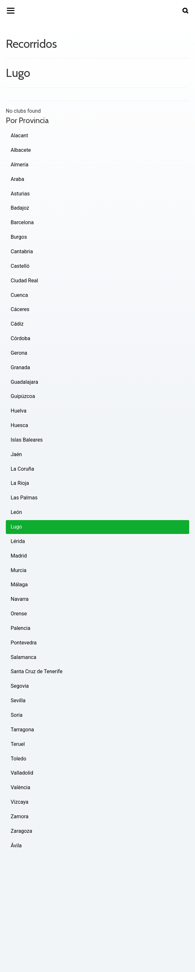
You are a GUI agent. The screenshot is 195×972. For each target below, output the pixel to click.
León (16, 512)
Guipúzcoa (23, 396)
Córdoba (20, 338)
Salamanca (23, 657)
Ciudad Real (24, 280)
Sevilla (18, 700)
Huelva (18, 411)
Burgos (19, 237)
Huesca (19, 425)
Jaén (16, 454)
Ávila (16, 845)
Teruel (18, 744)
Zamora (19, 816)
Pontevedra (24, 643)
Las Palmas (24, 498)
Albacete (21, 150)
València (20, 787)
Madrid (19, 556)
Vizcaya (19, 802)
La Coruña (22, 469)
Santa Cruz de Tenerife (36, 671)
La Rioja (20, 483)
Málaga (19, 584)
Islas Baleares (27, 440)
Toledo (18, 759)
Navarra (20, 599)
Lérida (18, 541)
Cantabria (22, 251)
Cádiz (17, 324)
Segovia (20, 686)
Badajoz (20, 208)
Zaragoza (21, 831)
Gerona (19, 353)
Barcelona (22, 222)
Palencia (20, 628)
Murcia (18, 570)
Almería (19, 165)
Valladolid (22, 773)
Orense (19, 614)
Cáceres (20, 309)
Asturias (20, 194)
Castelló (20, 266)
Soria (17, 715)
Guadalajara (24, 382)
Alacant (19, 135)
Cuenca (19, 295)
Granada (20, 367)
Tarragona (22, 729)
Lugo (16, 527)
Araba (17, 179)
